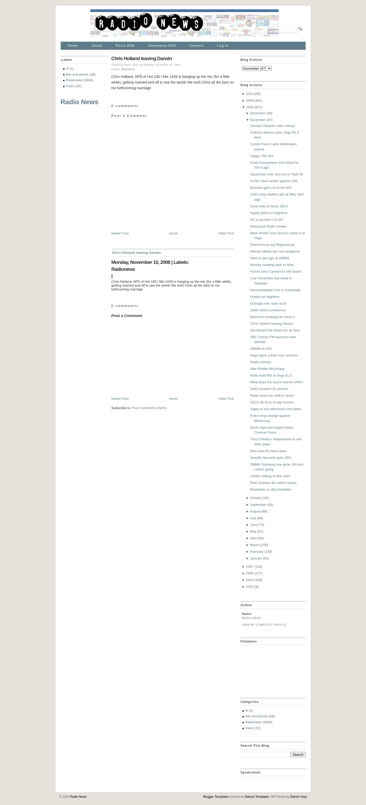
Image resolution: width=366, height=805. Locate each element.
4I (67, 68)
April (253, 538)
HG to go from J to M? (266, 220)
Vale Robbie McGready (267, 369)
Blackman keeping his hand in (272, 317)
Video (70, 86)
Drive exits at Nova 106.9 (269, 206)
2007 (250, 566)
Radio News (80, 102)
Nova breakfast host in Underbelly (275, 290)
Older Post (226, 233)
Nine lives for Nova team (268, 451)
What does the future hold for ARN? (276, 382)
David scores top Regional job (272, 245)
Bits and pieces (77, 74)
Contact (197, 45)
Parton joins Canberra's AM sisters (276, 271)
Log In (223, 45)
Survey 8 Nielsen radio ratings (272, 126)
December (258, 113)
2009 (250, 100)
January (256, 558)
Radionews (74, 80)
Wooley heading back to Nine (272, 265)
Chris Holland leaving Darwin (141, 58)
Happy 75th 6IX (261, 156)
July (253, 518)
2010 (250, 94)
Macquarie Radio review (268, 226)
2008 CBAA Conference (268, 310)
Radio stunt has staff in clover (272, 395)
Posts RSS (125, 45)
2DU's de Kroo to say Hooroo (272, 402)
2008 (250, 107)
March (254, 545)
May (253, 531)
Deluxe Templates (257, 797)
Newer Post (120, 233)
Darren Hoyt (298, 797)
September (258, 505)
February (257, 552)
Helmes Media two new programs (275, 251)
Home (73, 45)
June (253, 525)
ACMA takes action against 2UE (274, 181)
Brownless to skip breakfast (270, 489)
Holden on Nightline (264, 297)
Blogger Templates (216, 797)
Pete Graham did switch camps (273, 483)
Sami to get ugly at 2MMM (269, 258)
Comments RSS (162, 45)
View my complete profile (264, 624)
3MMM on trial (260, 349)
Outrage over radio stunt (268, 303)
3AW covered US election (269, 389)
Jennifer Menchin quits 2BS (270, 458)
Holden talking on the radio (270, 476)
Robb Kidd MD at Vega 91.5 (271, 375)
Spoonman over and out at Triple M (276, 174)
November (258, 120)
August (255, 511)
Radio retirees (260, 362)
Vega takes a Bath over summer (274, 355)
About (96, 45)
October (256, 498)
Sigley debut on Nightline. (269, 213)
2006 (250, 573)
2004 (250, 580)
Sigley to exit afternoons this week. (276, 409)
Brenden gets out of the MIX (271, 188)
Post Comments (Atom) (149, 408)
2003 (250, 587)
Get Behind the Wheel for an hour (275, 330)
